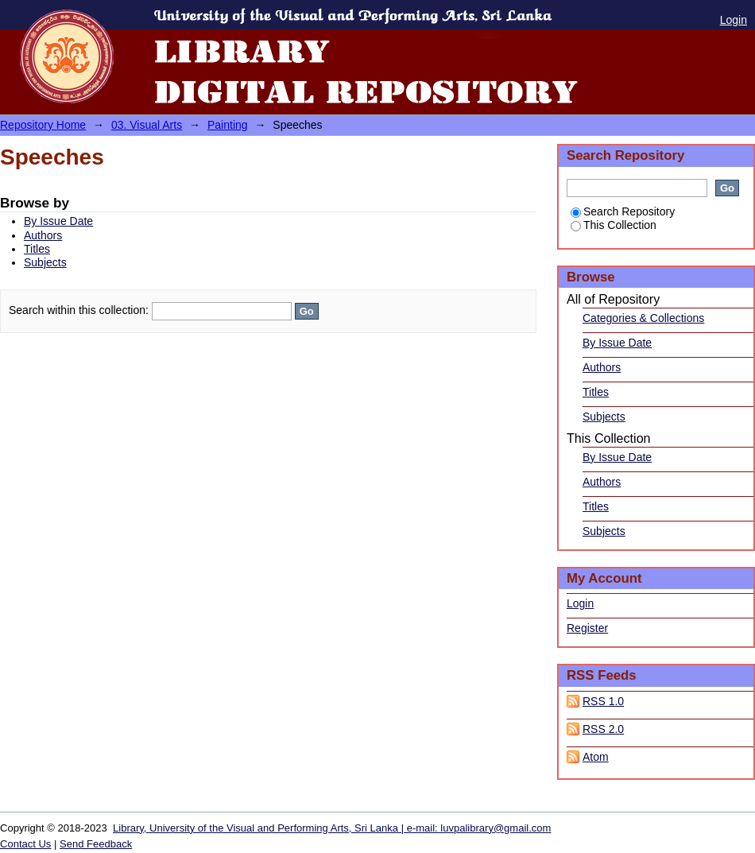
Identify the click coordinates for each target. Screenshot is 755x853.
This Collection (613, 225)
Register (587, 628)
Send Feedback (96, 844)
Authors (43, 235)
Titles (37, 248)
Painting (227, 124)
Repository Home (43, 124)
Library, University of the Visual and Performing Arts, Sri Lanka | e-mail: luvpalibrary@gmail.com (332, 828)
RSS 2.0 (603, 729)
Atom (596, 756)
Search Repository (623, 211)
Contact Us (25, 844)
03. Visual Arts (146, 124)
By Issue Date (58, 221)
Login (733, 20)
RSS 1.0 (603, 701)
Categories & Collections (643, 318)
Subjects (45, 262)
